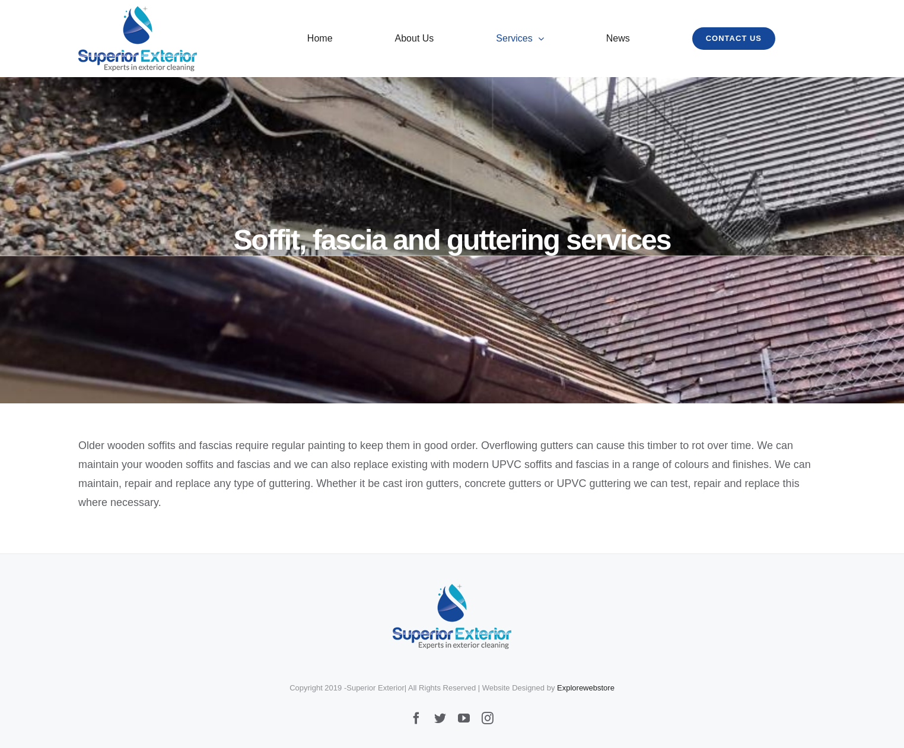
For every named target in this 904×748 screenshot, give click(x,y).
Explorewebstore (586, 687)
